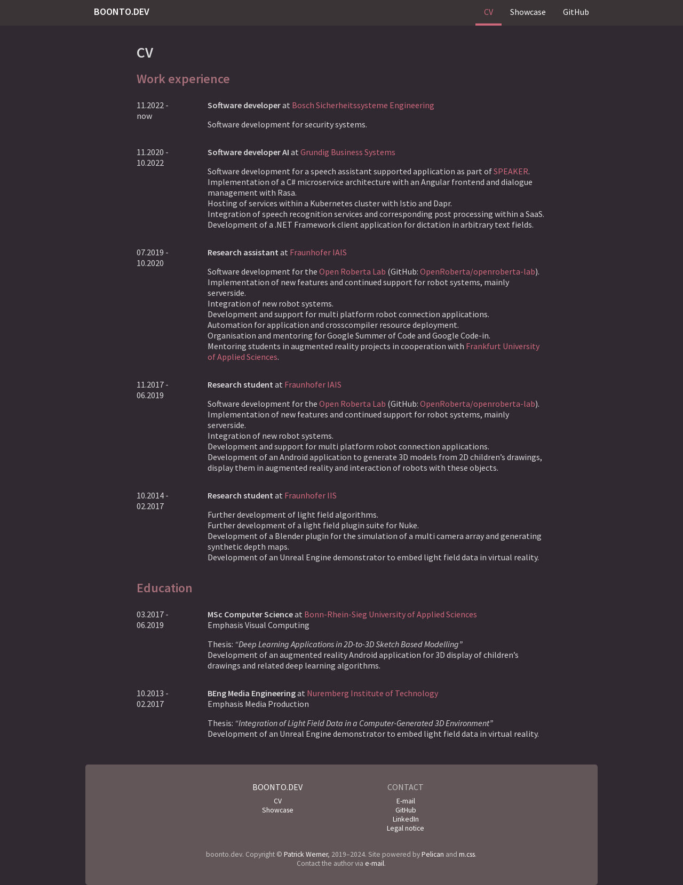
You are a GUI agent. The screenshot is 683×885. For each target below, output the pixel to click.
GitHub (576, 11)
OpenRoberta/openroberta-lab (477, 271)
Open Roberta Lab (352, 271)
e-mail (374, 863)
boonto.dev (121, 11)
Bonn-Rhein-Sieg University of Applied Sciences (390, 614)
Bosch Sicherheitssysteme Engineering (363, 105)
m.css (467, 854)
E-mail (405, 801)
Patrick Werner (306, 854)
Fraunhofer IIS (310, 495)
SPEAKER (511, 171)
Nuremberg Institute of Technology (372, 693)
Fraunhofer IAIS (318, 252)
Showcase (528, 11)
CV (488, 11)
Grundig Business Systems (347, 152)
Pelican (433, 854)
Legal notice (405, 828)
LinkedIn (406, 819)
